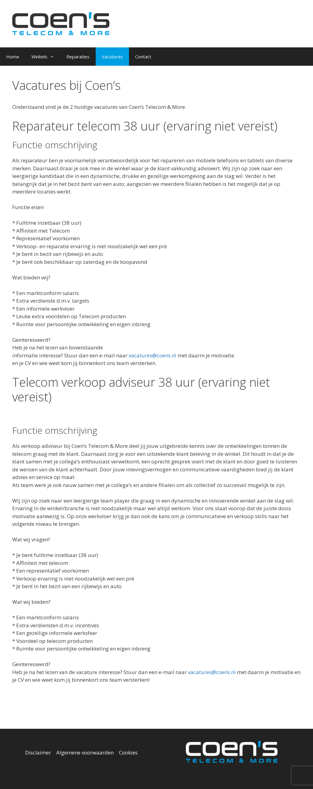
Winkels (45, 56)
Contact (143, 56)
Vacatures (112, 56)
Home (12, 56)
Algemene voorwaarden (85, 752)
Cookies (128, 752)
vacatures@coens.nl (152, 355)
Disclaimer (38, 752)
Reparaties (78, 56)
